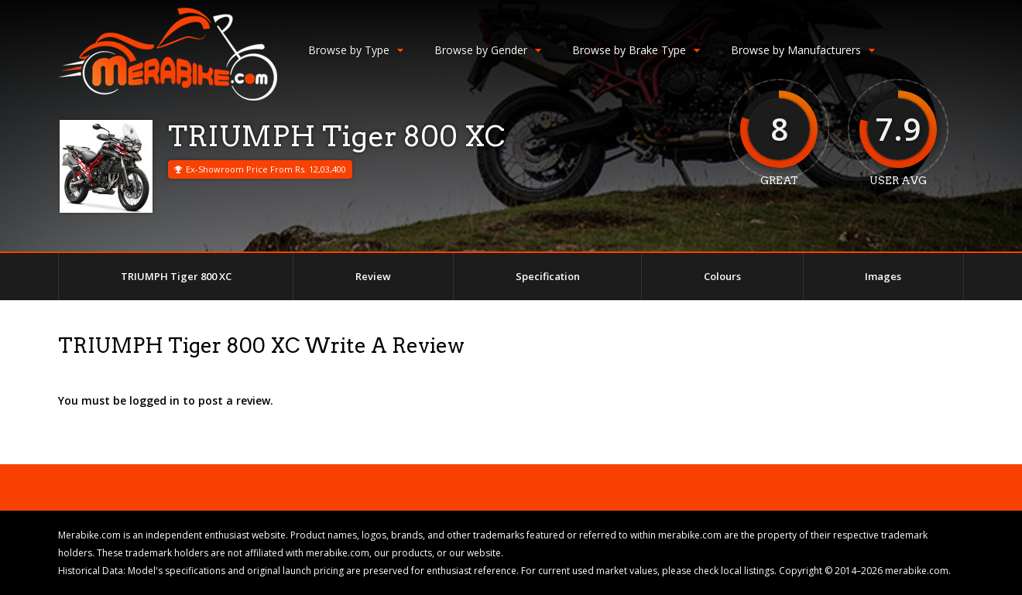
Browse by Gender (487, 50)
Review (373, 276)
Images (883, 276)
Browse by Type (355, 50)
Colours (722, 276)
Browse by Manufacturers (803, 50)
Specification (548, 276)
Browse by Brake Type (636, 50)
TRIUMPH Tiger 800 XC (176, 276)
